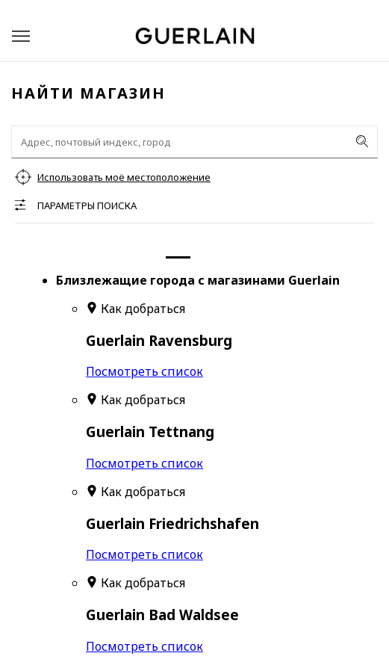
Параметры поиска (87, 205)
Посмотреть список (144, 371)
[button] (21, 36)
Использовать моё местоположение (124, 177)
